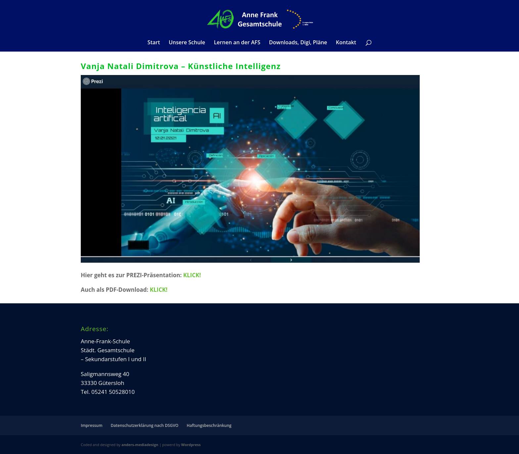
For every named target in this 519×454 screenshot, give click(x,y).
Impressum (91, 425)
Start (154, 43)
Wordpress (191, 444)
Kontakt (346, 43)
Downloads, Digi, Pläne (298, 43)
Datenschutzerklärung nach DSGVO (144, 425)
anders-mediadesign (139, 444)
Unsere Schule (187, 43)
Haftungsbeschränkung (209, 425)
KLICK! (192, 275)
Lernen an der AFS (237, 43)
